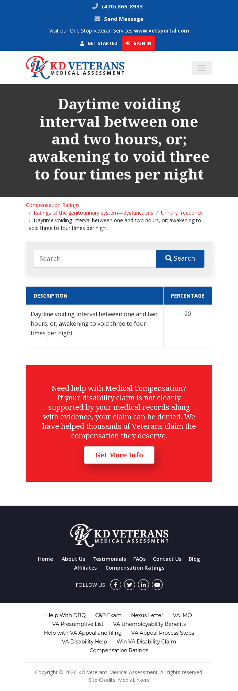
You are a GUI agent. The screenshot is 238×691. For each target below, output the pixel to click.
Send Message (123, 18)
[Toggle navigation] (202, 68)
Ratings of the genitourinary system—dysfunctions (93, 212)
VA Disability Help (84, 641)
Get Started (99, 43)
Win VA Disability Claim (146, 641)
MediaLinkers (133, 679)
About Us (73, 558)
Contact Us (167, 558)
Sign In (138, 43)
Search (180, 258)
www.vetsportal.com (161, 30)
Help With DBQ (65, 615)
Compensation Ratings (53, 204)
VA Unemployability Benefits (149, 624)
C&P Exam (108, 615)
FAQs (139, 558)
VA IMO (182, 615)
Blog (194, 558)
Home (45, 558)
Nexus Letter (147, 615)
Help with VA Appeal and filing (83, 633)
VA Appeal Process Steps (162, 633)
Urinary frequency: (182, 212)
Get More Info (119, 454)
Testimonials (109, 558)
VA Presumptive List (78, 624)
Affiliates (85, 567)
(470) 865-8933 (121, 6)
